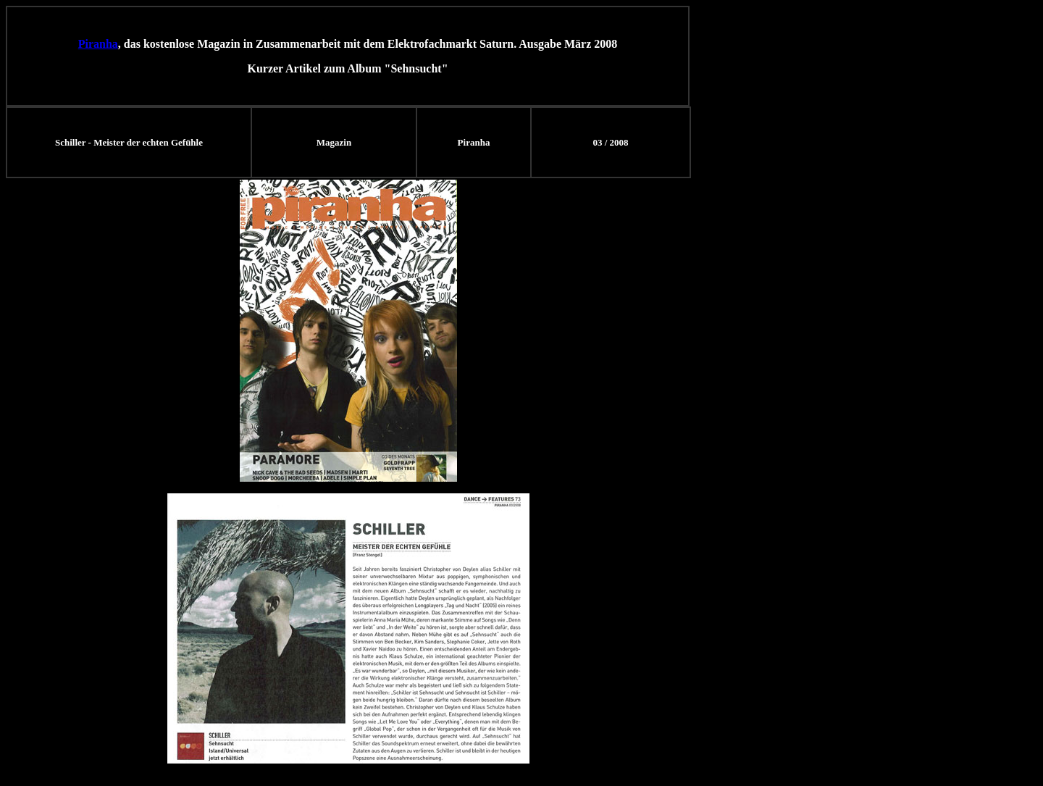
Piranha (98, 44)
